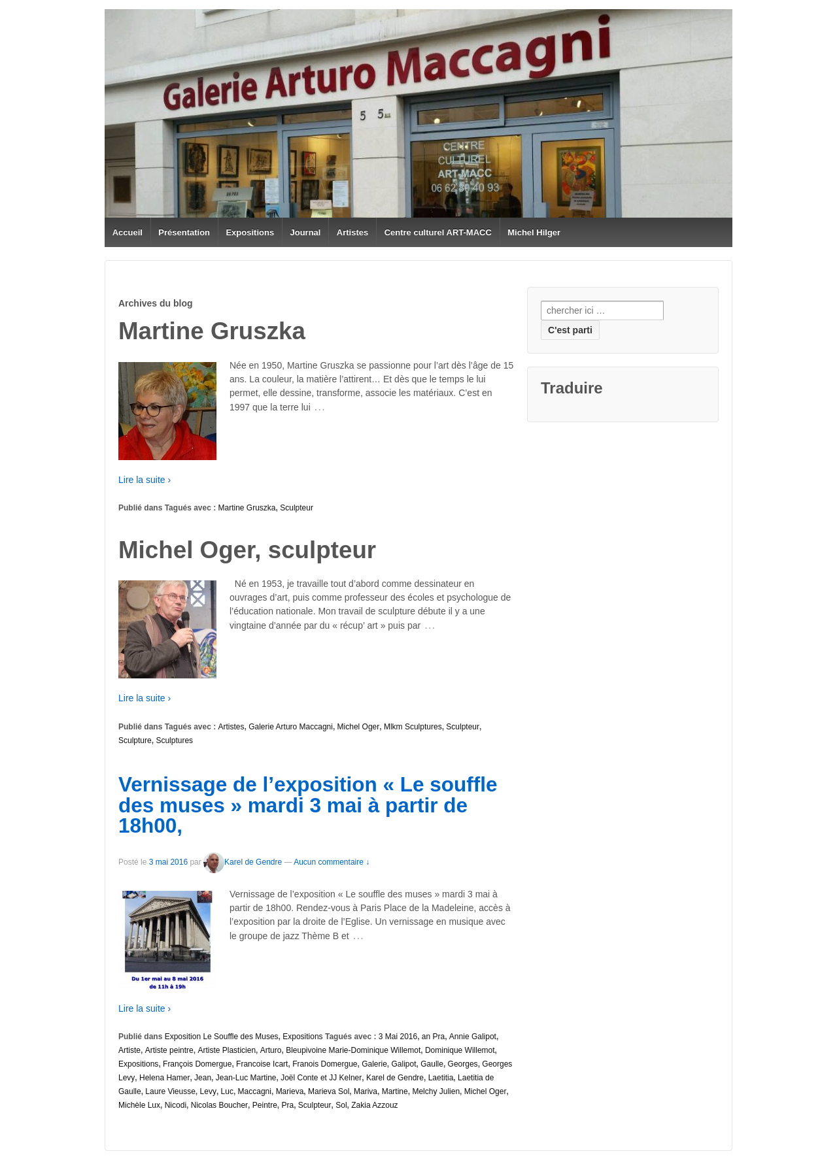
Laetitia (441, 1077)
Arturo (271, 1050)
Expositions (250, 232)
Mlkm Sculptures (413, 726)
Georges (463, 1064)
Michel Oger (358, 726)
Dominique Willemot (460, 1050)
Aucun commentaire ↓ (331, 862)
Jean (202, 1077)
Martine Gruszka (247, 507)
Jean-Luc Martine (246, 1077)
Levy (208, 1091)
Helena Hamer (164, 1077)
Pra (287, 1105)
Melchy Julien (436, 1091)
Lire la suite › (144, 479)
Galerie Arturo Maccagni (290, 726)
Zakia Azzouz (374, 1105)
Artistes (352, 232)
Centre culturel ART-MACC (438, 232)
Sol (341, 1105)
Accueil (127, 232)
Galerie (374, 1064)
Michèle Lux (139, 1105)
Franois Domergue (324, 1064)
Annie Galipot (472, 1036)
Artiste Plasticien (226, 1050)
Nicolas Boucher (219, 1105)
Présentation (184, 232)
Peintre (264, 1105)
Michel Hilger (533, 232)
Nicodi (175, 1105)
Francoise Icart (262, 1064)
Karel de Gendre (242, 862)
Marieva (290, 1091)
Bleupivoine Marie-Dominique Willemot (353, 1050)
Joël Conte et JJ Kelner (321, 1077)
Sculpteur (296, 507)
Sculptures (174, 740)
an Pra (433, 1036)
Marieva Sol (328, 1091)
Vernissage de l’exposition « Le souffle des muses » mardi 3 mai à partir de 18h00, (307, 805)
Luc (227, 1091)
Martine (395, 1091)
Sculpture (135, 740)
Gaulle (431, 1064)
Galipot (404, 1064)
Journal (305, 232)
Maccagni (254, 1091)
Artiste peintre (169, 1050)
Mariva (365, 1091)
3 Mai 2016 (398, 1036)
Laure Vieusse (170, 1091)
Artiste (129, 1050)
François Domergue (197, 1064)
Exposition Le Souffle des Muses (222, 1036)
